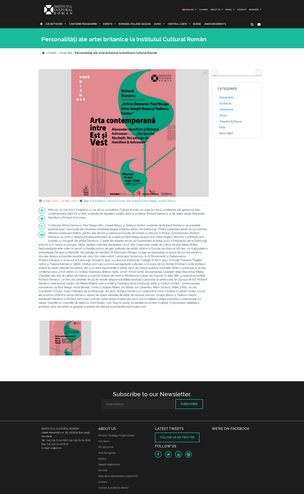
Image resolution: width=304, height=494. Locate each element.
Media (228, 10)
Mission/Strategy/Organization (116, 435)
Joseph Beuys (167, 200)
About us (215, 10)
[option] (65, 338)
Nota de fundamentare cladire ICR (117, 476)
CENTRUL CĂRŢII (177, 24)
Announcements (215, 24)
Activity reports (107, 452)
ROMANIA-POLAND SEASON (135, 24)
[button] (205, 73)
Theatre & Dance (230, 121)
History (102, 458)
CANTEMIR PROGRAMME (83, 24)
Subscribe (189, 404)
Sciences (225, 103)
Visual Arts (226, 97)
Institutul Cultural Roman (110, 200)
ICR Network (54, 24)
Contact (241, 10)
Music (223, 115)
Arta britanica (134, 200)
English (188, 10)
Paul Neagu (150, 200)
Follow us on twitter (177, 437)
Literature (226, 109)
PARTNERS (254, 10)
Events (107, 24)
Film (222, 127)
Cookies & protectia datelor (113, 487)
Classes (203, 10)
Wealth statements (109, 464)
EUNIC (157, 24)
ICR (92, 200)
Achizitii (102, 470)
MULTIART (226, 133)
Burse (197, 24)
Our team (103, 441)
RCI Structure (106, 447)
